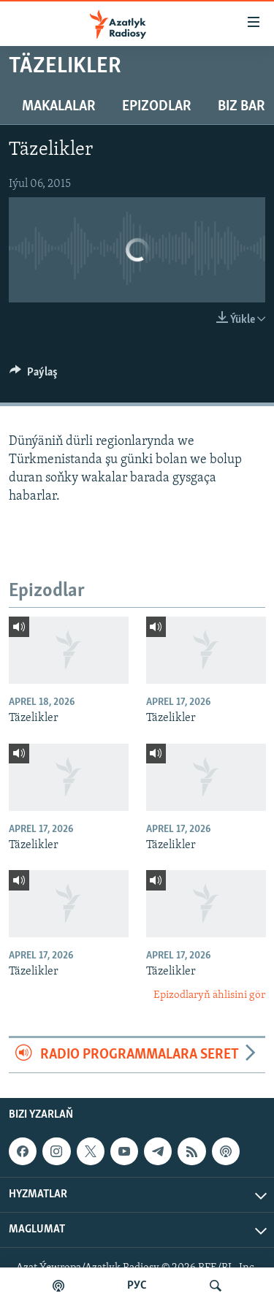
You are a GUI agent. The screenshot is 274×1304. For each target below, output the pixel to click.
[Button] (33, 375)
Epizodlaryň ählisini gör (209, 995)
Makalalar (59, 106)
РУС (137, 1286)
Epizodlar (156, 106)
